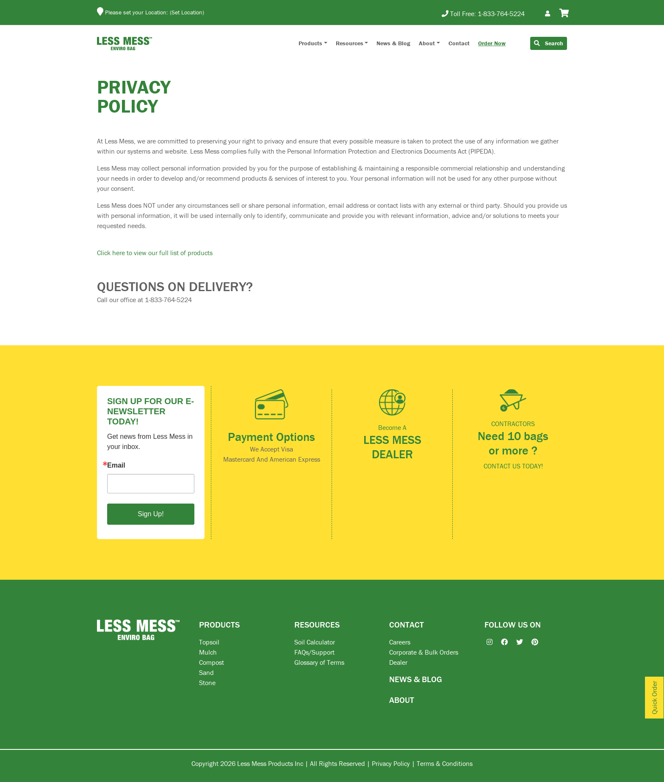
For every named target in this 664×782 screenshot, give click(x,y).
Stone (207, 682)
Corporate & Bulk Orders (423, 652)
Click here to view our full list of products (155, 252)
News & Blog (393, 43)
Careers (399, 642)
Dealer (398, 662)
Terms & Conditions (445, 763)
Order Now (492, 43)
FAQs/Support (314, 652)
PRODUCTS (219, 624)
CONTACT (406, 624)
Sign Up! (150, 514)
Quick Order (654, 697)
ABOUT (401, 699)
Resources (349, 43)
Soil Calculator (314, 642)
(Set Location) (187, 12)
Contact (459, 43)
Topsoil (209, 642)
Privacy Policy (391, 763)
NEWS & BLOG (415, 679)
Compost (211, 662)
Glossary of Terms (319, 662)
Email (116, 465)
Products (310, 43)
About (427, 43)
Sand (206, 672)
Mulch (208, 652)
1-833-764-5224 (501, 13)
